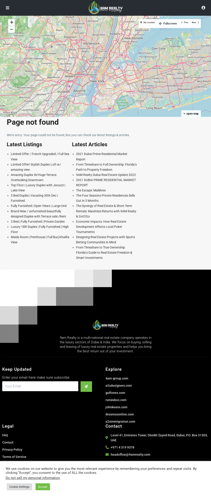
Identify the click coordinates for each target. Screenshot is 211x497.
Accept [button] (42, 486)
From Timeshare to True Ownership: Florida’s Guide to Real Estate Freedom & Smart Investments (104, 253)
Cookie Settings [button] (19, 486)
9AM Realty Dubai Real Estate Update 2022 (106, 175)
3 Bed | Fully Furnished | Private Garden (38, 221)
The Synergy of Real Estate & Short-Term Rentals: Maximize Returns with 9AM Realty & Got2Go (106, 211)
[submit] (83, 386)
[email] (37, 386)
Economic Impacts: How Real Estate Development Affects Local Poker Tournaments (101, 227)
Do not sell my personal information (33, 478)
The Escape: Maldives (91, 190)
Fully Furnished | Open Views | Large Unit (39, 206)
